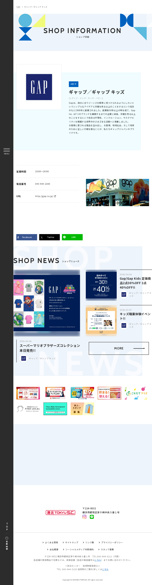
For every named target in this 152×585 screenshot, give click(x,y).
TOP (7, 526)
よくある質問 (51, 543)
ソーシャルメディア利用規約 (79, 550)
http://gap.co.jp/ (44, 196)
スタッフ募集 (107, 550)
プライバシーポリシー (112, 543)
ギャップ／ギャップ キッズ (35, 7)
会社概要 (54, 550)
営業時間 (6, 543)
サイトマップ (71, 543)
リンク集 (89, 543)
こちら (98, 560)
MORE (129, 349)
